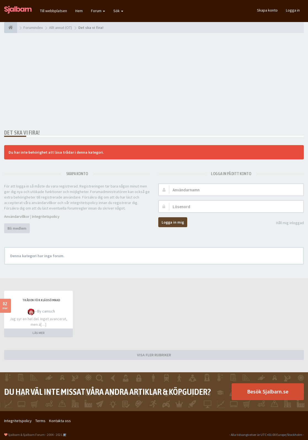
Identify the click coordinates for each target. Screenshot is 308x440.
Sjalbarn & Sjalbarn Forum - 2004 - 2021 (35, 435)
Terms (40, 420)
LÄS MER (39, 333)
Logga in (293, 10)
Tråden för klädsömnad (41, 300)
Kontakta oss (60, 420)
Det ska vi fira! (22, 132)
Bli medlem (16, 228)
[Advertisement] (154, 81)
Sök (118, 10)
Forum (98, 10)
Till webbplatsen (53, 10)
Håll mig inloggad (287, 223)
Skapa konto (267, 10)
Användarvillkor (17, 216)
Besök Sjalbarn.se (267, 391)
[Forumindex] (10, 27)
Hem (79, 10)
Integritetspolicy (46, 216)
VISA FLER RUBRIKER (154, 354)
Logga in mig (173, 222)
